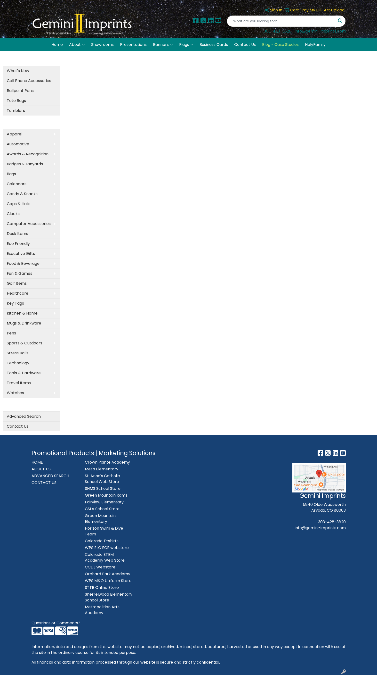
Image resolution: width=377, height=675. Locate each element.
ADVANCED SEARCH (50, 476)
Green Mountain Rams (106, 495)
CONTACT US (44, 482)
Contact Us (245, 44)
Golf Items (17, 283)
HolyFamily (315, 44)
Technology (18, 363)
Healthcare (17, 293)
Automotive (18, 144)
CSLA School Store (102, 509)
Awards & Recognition (27, 154)
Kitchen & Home (22, 313)
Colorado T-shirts (102, 541)
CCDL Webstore (100, 567)
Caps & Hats (18, 204)
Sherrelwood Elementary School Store (108, 597)
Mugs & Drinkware (24, 323)
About (77, 45)
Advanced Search (24, 416)
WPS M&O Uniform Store (108, 580)
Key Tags (15, 303)
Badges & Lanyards (25, 164)
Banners (163, 45)
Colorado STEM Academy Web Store (105, 557)
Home (57, 44)
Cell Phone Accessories (29, 80)
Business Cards (214, 44)
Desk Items (17, 233)
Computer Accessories (29, 223)
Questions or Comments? (56, 623)
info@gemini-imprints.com (320, 31)
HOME (37, 462)
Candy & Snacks (22, 194)
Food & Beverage (23, 263)
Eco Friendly (18, 243)
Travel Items (19, 383)
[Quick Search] (281, 21)
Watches (15, 393)
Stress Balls (17, 353)
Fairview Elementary (104, 502)
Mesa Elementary (101, 469)
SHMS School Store (102, 488)
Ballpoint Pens (20, 90)
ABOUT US (41, 469)
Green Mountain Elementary (100, 518)
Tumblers (16, 110)
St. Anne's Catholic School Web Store (102, 478)
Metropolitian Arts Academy (102, 610)
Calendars (16, 184)
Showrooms (102, 44)
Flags (186, 45)
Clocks (13, 214)
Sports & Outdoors (24, 343)
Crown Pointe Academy (107, 462)
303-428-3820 (277, 31)
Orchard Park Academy (107, 574)
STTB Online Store (102, 587)
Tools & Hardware (24, 373)
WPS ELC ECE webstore (107, 547)
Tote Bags (16, 100)
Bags (11, 174)
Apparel (14, 134)
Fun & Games (19, 273)
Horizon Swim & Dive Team (104, 531)
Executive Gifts (21, 253)
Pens (11, 333)
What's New (18, 71)
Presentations (133, 44)
